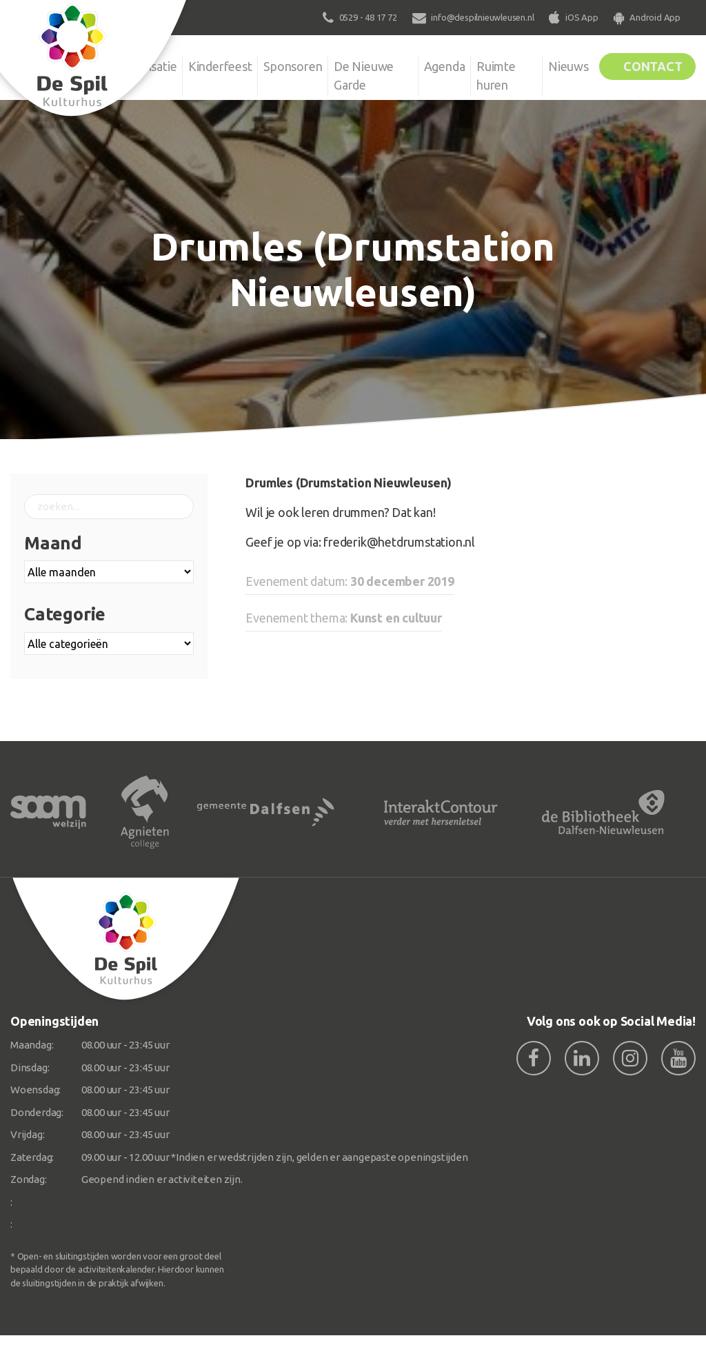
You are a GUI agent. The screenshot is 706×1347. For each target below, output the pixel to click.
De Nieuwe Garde (372, 74)
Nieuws (558, 65)
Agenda (440, 65)
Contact (648, 65)
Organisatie (145, 65)
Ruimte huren (494, 74)
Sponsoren (298, 65)
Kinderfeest (222, 65)
